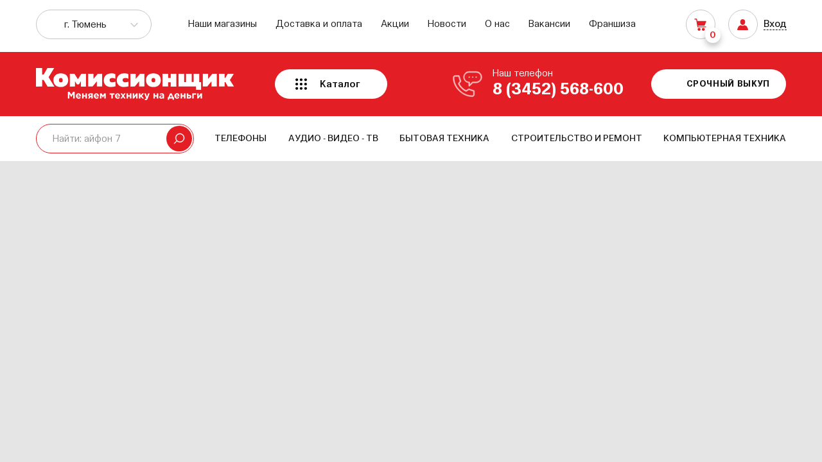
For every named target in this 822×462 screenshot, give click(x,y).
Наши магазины (222, 24)
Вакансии (549, 24)
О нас (497, 24)
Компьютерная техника (724, 138)
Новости (447, 24)
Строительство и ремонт (576, 138)
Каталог (340, 84)
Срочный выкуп (728, 84)
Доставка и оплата (318, 24)
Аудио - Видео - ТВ (333, 138)
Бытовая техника (444, 138)
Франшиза (612, 24)
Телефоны (240, 138)
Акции (395, 24)
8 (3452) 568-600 (558, 90)
